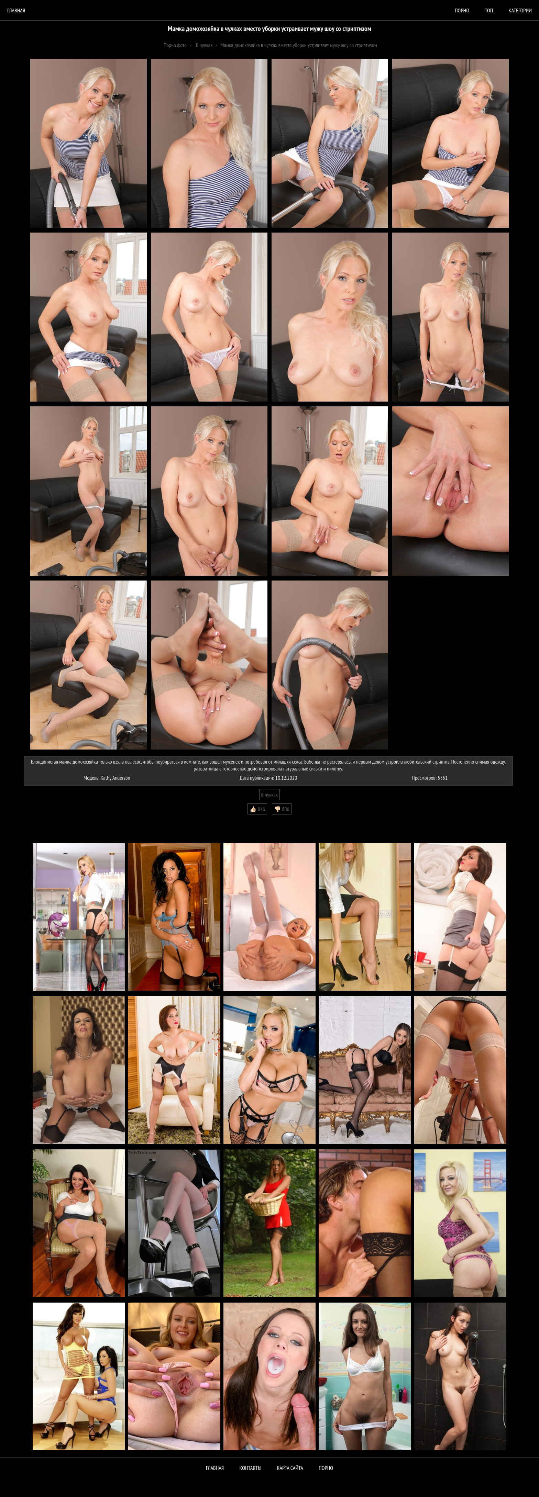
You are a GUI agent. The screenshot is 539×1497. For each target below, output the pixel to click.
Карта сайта (290, 1467)
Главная (16, 10)
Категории (520, 10)
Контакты (251, 1467)
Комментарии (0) (44, 819)
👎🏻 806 (281, 809)
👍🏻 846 (257, 809)
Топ (489, 10)
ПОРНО (326, 1467)
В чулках (269, 794)
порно (462, 10)
